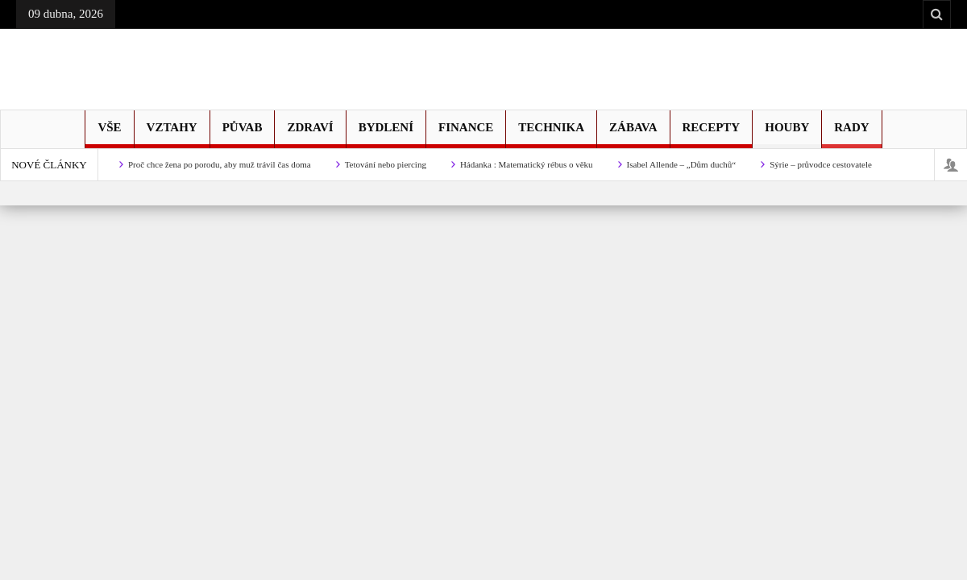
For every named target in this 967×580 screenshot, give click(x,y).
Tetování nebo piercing (385, 164)
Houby (787, 134)
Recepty (711, 134)
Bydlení (386, 134)
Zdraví (310, 134)
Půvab (242, 134)
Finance (465, 134)
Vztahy (172, 134)
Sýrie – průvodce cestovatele (821, 164)
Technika (551, 134)
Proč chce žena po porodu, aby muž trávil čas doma (219, 164)
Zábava (633, 134)
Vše (109, 134)
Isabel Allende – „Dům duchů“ (682, 164)
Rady (851, 134)
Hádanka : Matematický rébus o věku (526, 164)
